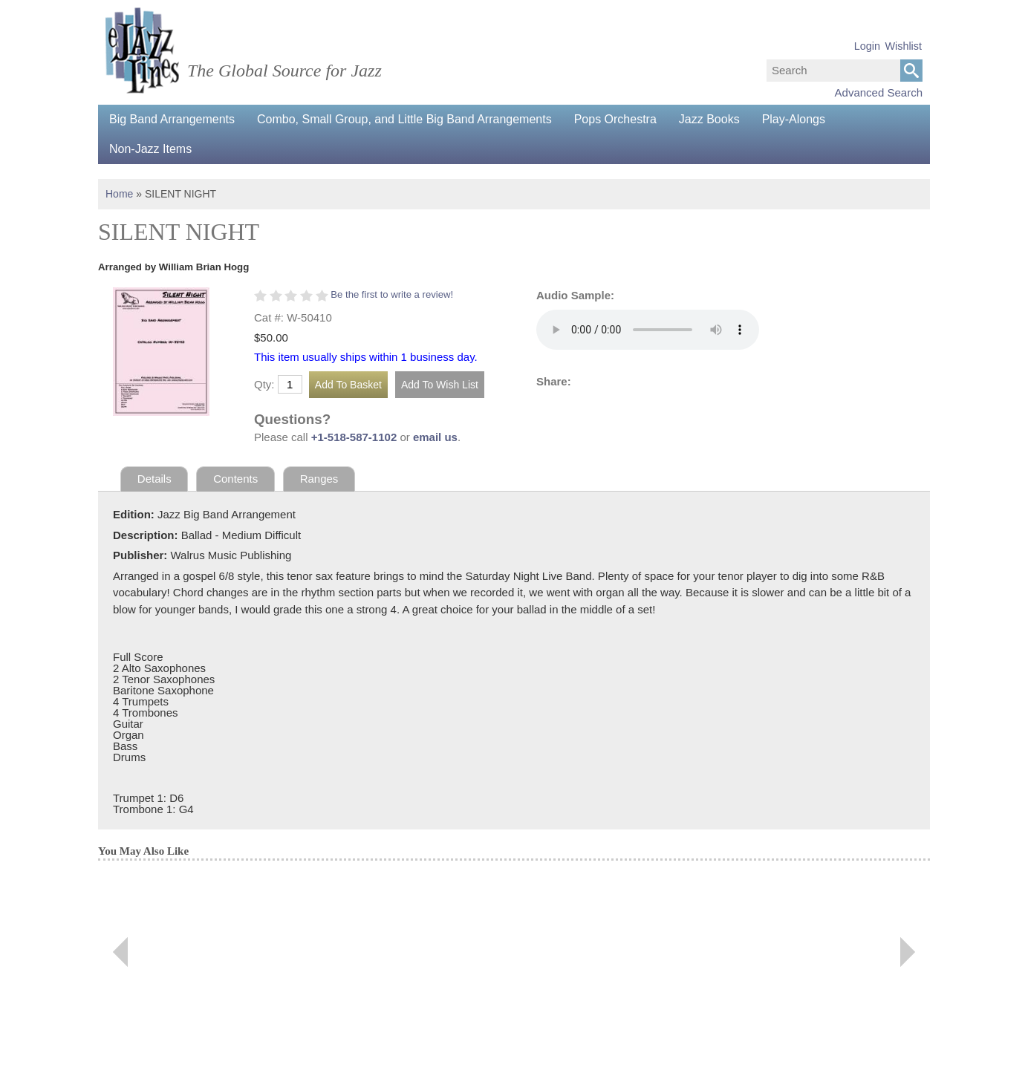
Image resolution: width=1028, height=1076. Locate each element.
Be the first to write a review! (392, 294)
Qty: (264, 384)
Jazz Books (709, 119)
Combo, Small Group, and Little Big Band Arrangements (404, 119)
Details (154, 478)
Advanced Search (879, 92)
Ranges (319, 478)
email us (435, 437)
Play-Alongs (793, 119)
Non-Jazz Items (150, 149)
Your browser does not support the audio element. (647, 330)
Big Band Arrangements (172, 119)
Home (119, 194)
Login (867, 46)
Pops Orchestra (615, 119)
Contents (235, 478)
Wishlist (903, 46)
